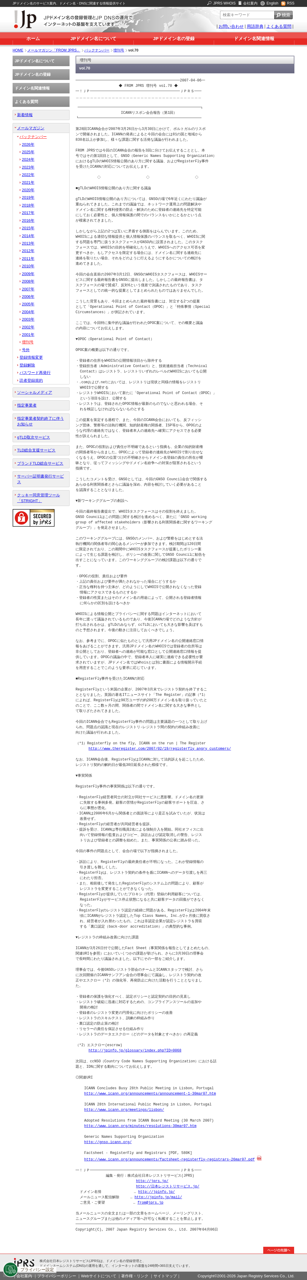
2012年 (28, 251)
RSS (290, 3)
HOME (18, 50)
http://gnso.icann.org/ (108, 1142)
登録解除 (27, 365)
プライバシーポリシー (56, 1275)
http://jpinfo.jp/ (156, 1191)
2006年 (28, 296)
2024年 (28, 159)
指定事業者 (27, 405)
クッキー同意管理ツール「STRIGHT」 (38, 498)
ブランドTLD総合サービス (40, 463)
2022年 (28, 174)
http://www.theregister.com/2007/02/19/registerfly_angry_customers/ (159, 748)
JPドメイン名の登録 (173, 38)
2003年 (28, 319)
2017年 (28, 212)
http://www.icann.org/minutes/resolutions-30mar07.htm (140, 1125)
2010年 (28, 266)
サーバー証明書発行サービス (40, 479)
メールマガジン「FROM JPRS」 (53, 50)
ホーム (33, 38)
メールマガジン (30, 128)
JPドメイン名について (93, 38)
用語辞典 (255, 26)
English (272, 3)
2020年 (28, 190)
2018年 (28, 205)
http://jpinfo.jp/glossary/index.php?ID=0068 (134, 1050)
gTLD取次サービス (33, 437)
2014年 (28, 236)
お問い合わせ (231, 26)
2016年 (28, 220)
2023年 (28, 167)
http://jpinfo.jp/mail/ (158, 1196)
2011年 (28, 258)
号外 (26, 350)
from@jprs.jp (150, 1202)
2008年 (28, 281)
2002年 (28, 327)
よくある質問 (278, 26)
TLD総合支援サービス (36, 450)
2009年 (28, 274)
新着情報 (25, 115)
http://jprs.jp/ (152, 1180)
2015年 (28, 228)
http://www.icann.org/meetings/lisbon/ (124, 1109)
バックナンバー (96, 50)
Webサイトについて (98, 1275)
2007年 (28, 289)
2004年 (28, 312)
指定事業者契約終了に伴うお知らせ (40, 421)
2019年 (28, 197)
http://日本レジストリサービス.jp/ (167, 1186)
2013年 (28, 243)
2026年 (28, 144)
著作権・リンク (134, 1275)
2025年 (28, 152)
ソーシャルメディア (34, 392)
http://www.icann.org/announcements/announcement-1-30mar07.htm (150, 1093)
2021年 (28, 182)
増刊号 (118, 50)
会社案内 (250, 3)
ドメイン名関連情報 (254, 38)
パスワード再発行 (35, 372)
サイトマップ (165, 1275)
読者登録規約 (31, 380)
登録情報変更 (31, 357)
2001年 (28, 334)
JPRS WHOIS (224, 3)
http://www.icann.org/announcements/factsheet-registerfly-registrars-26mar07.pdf (169, 1159)
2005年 (28, 304)
